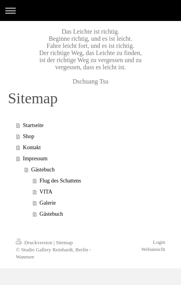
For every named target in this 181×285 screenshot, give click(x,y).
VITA (46, 192)
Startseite (33, 125)
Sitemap (64, 242)
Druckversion (34, 242)
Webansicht (153, 249)
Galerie (48, 203)
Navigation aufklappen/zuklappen (90, 10)
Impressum (35, 159)
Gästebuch (43, 170)
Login (159, 242)
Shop (28, 136)
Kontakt (32, 147)
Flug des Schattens (60, 181)
